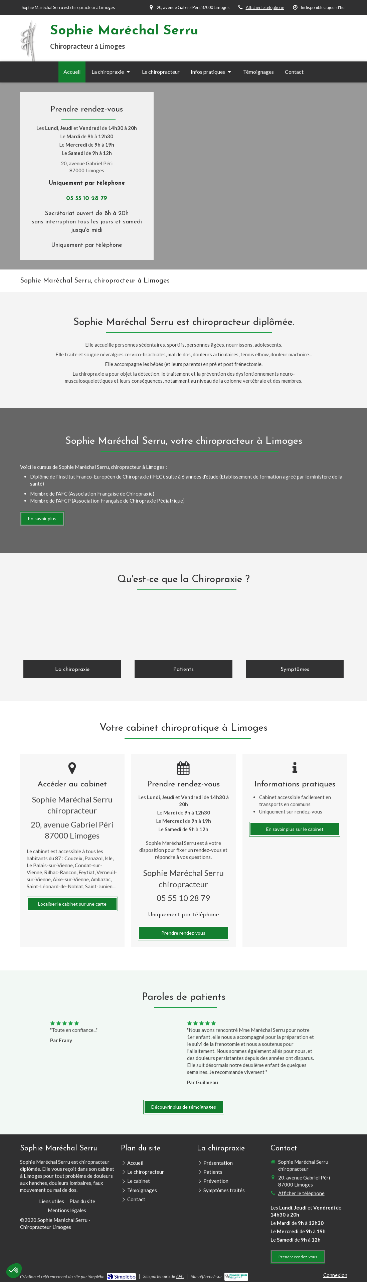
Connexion (335, 1275)
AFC (180, 1276)
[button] (14, 1271)
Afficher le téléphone (265, 7)
